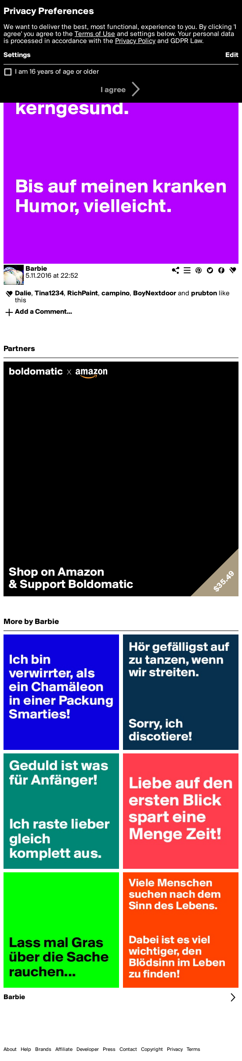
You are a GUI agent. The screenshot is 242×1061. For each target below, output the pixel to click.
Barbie (36, 268)
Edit (231, 55)
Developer (87, 1049)
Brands (43, 1049)
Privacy (175, 1049)
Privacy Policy (135, 41)
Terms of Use (95, 34)
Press (109, 1049)
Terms (193, 1049)
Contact (128, 1049)
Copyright (152, 1049)
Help (26, 1049)
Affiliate (63, 1049)
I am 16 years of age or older (57, 71)
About (10, 1049)
